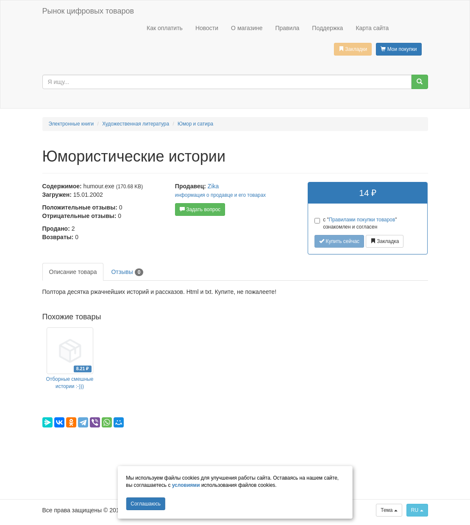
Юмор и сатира (195, 124)
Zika (213, 186)
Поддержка (327, 28)
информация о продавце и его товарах (220, 195)
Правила (287, 28)
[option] (69, 359)
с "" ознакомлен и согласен (355, 223)
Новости (206, 28)
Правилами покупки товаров (362, 220)
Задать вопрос (200, 209)
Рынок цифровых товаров (88, 11)
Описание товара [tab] (73, 271)
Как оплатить (165, 28)
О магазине (246, 28)
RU (417, 510)
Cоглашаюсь (146, 504)
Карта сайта (372, 28)
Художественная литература (135, 124)
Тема (389, 510)
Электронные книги (71, 124)
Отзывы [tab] (127, 272)
